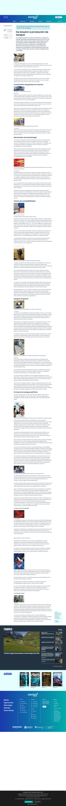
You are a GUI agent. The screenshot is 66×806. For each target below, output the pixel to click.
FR (11, 29)
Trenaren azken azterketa (48, 659)
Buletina (60, 21)
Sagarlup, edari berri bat (47, 642)
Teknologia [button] (33, 21)
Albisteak (22, 701)
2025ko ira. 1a (44, 687)
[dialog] (33, 798)
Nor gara (55, 701)
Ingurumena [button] (23, 21)
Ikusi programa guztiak (57, 666)
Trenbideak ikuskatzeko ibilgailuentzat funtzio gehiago (47, 648)
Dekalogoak (34, 703)
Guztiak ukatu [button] (37, 801)
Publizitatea (56, 703)
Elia (46, 26)
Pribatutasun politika (56, 706)
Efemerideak (34, 705)
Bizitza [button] (15, 21)
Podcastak (23, 710)
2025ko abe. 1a (33, 687)
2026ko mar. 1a (22, 687)
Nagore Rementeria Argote (8, 25)
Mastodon (34, 716)
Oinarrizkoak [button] (49, 21)
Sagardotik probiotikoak (47, 637)
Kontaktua (56, 710)
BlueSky (33, 714)
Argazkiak (22, 707)
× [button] (64, 791)
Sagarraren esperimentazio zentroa (47, 633)
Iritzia (22, 705)
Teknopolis (8, 629)
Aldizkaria (58, 17)
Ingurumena (8, 703)
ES (9, 29)
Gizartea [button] (40, 21)
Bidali (57, 621)
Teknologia (8, 705)
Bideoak (22, 708)
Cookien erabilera (57, 708)
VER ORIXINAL (28, 28)
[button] (4, 17)
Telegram (33, 718)
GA (11, 31)
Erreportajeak (23, 712)
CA (9, 31)
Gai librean (34, 707)
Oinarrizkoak (9, 710)
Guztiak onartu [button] (29, 801)
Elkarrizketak (23, 703)
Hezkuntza (34, 701)
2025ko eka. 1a (55, 687)
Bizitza (6, 700)
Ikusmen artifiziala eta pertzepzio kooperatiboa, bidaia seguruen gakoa (48, 654)
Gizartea (7, 708)
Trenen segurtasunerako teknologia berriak (21, 653)
